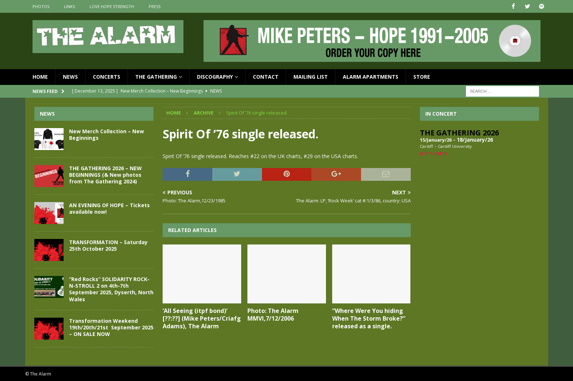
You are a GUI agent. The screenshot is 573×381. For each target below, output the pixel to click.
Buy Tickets (433, 153)
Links (69, 6)
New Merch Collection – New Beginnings (106, 134)
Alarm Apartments (370, 76)
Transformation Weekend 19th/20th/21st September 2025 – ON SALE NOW (111, 327)
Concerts (106, 76)
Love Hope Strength (112, 6)
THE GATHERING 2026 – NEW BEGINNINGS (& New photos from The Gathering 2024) (105, 175)
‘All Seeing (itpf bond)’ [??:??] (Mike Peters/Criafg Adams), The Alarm (202, 318)
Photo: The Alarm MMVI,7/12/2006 (273, 314)
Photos (41, 6)
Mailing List (310, 76)
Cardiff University (455, 146)
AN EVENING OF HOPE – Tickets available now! (109, 208)
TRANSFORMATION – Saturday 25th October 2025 (108, 245)
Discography (215, 76)
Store (421, 76)
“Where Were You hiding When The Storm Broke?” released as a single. (368, 318)
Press (154, 6)
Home (40, 76)
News (70, 76)
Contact (265, 76)
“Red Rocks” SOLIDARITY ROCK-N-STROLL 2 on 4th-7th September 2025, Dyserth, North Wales (111, 289)
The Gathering (156, 76)
